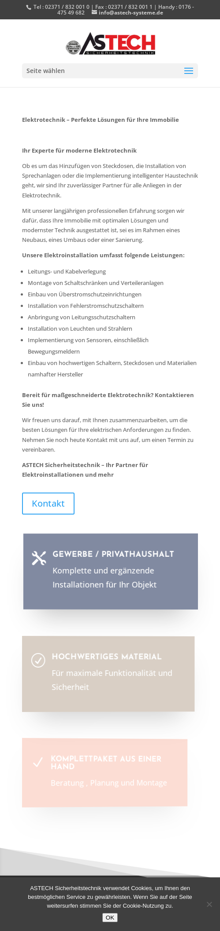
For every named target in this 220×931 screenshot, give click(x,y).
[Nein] (209, 904)
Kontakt (48, 503)
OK (110, 917)
